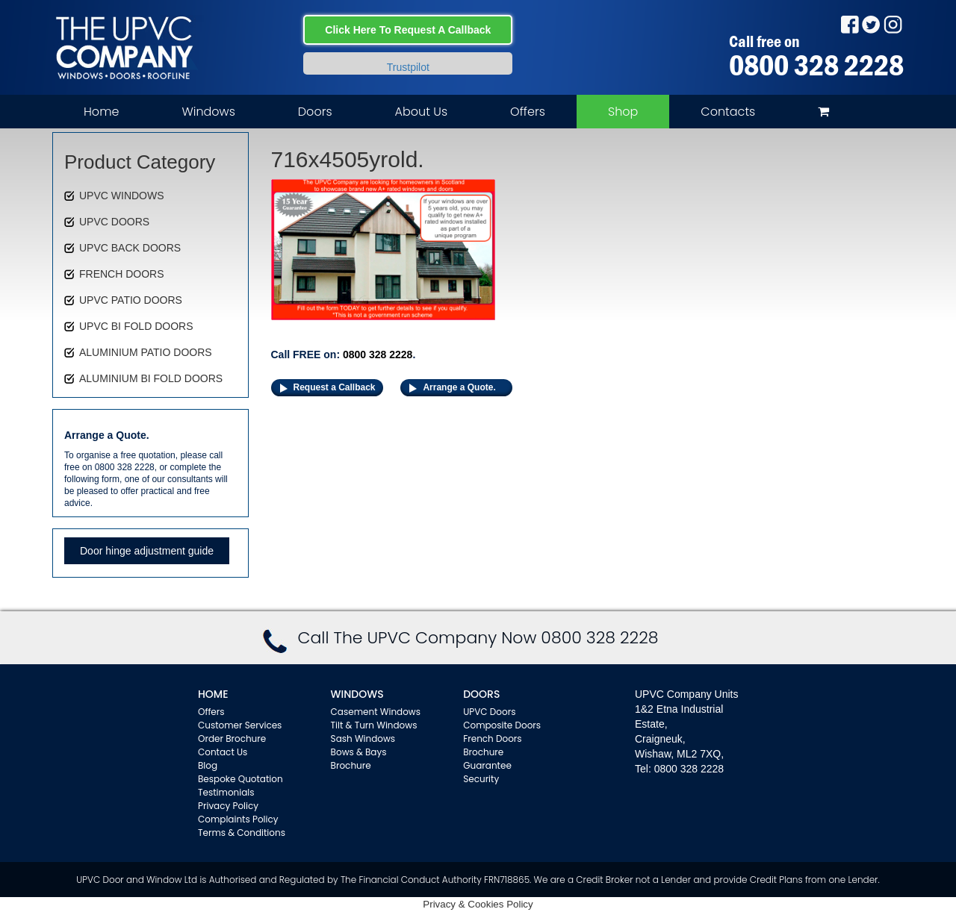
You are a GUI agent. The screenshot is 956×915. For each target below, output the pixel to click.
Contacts (728, 111)
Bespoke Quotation (240, 778)
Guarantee (487, 765)
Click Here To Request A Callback (408, 30)
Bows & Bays (359, 752)
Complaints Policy (238, 819)
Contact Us (222, 752)
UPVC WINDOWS (121, 196)
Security (481, 778)
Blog (207, 765)
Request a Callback (335, 387)
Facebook (849, 24)
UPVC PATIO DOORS (130, 300)
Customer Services (240, 725)
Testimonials (226, 792)
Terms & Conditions (241, 832)
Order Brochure (232, 738)
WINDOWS (357, 694)
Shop (623, 111)
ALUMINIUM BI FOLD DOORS (151, 378)
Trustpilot (408, 67)
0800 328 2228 (816, 65)
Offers (527, 111)
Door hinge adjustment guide (147, 551)
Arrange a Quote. (459, 387)
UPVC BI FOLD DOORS (136, 326)
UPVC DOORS (114, 222)
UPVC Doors (489, 711)
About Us (421, 111)
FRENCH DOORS (121, 274)
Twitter (871, 24)
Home (101, 111)
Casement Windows (375, 711)
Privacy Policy (228, 805)
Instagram (893, 24)
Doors (315, 111)
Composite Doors (502, 725)
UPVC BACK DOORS (130, 248)
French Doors (492, 738)
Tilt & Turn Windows (374, 725)
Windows (208, 111)
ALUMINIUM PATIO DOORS (145, 352)
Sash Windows (363, 738)
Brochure (351, 765)
